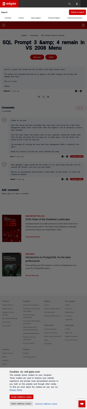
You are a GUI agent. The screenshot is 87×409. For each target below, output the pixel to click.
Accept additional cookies (21, 397)
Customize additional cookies (46, 403)
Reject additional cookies (21, 403)
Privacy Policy (16, 390)
